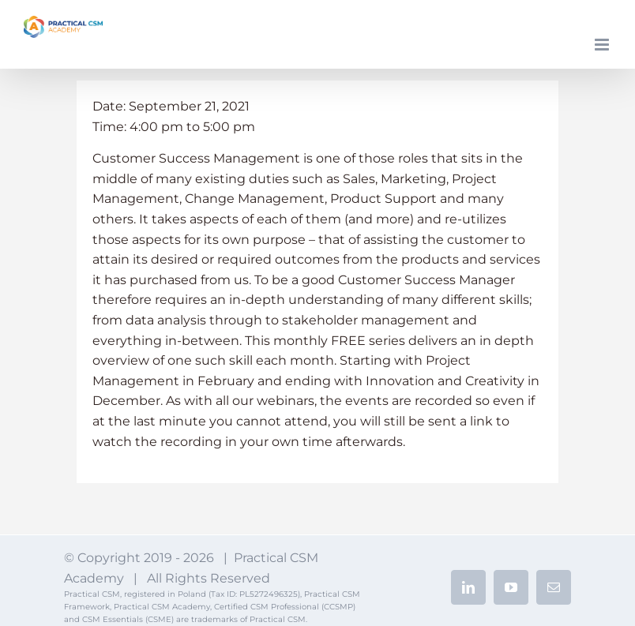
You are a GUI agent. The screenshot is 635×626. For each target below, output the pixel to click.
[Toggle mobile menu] (603, 44)
